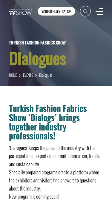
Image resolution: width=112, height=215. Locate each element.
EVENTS (28, 75)
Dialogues (46, 75)
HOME (13, 75)
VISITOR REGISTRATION (56, 11)
